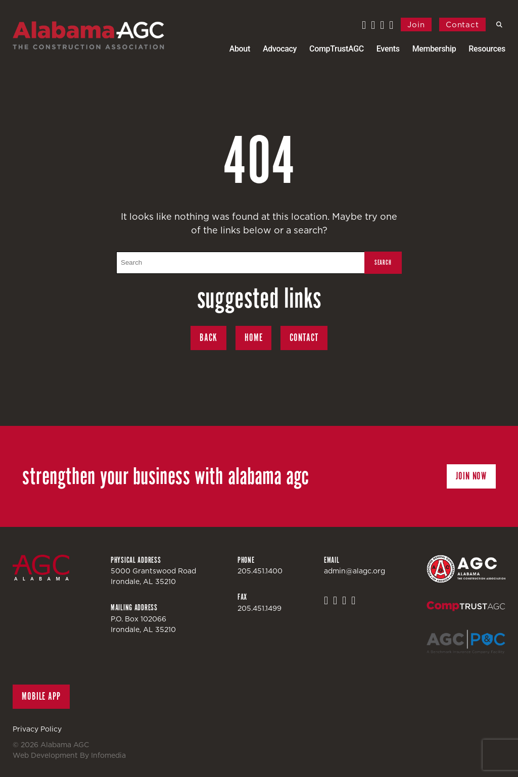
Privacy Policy (37, 729)
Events (388, 49)
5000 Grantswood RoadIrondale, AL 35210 (153, 576)
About (239, 49)
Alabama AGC (88, 35)
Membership (434, 49)
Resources (486, 49)
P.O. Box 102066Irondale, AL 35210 (143, 624)
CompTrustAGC (336, 49)
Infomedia (108, 755)
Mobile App (41, 696)
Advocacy (280, 49)
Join (416, 24)
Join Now (471, 476)
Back (208, 337)
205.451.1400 (260, 571)
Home (254, 337)
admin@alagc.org (354, 571)
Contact (462, 24)
